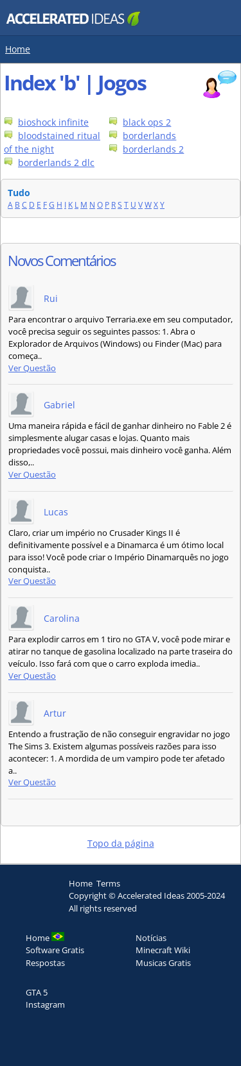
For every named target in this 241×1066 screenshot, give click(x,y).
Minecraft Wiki (163, 950)
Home (17, 49)
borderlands (149, 135)
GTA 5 (37, 992)
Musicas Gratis (163, 963)
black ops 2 (147, 122)
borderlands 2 (153, 149)
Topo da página (120, 843)
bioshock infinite (53, 122)
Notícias (151, 938)
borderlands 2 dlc (56, 162)
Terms (108, 883)
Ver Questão (32, 368)
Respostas (45, 963)
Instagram (45, 1004)
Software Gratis (55, 950)
